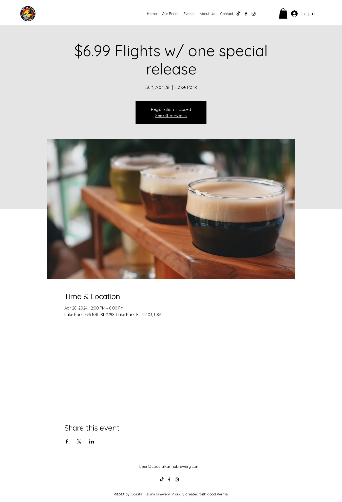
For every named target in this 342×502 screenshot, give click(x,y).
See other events (171, 115)
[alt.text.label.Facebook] (246, 13)
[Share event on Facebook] (66, 441)
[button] (283, 13)
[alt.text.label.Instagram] (253, 13)
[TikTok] (238, 13)
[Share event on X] (79, 441)
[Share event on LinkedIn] (91, 441)
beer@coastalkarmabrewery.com (169, 466)
